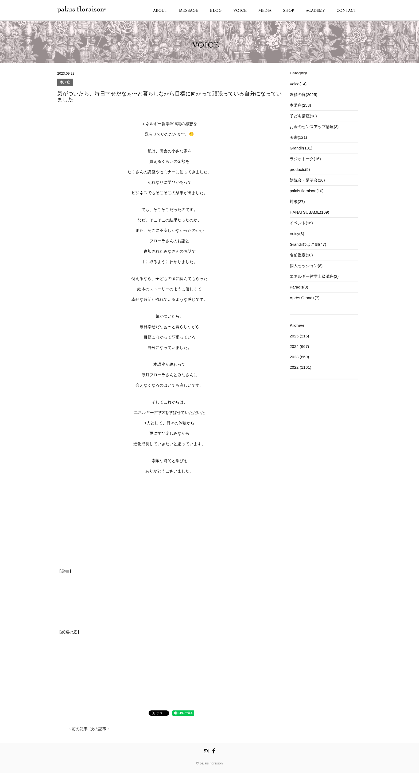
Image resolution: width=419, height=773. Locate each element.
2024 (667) (299, 346)
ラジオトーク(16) (305, 158)
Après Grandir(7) (305, 297)
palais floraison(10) (307, 191)
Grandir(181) (301, 148)
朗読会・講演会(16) (307, 180)
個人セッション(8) (306, 265)
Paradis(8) (299, 287)
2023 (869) (299, 357)
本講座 (65, 82)
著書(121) (298, 137)
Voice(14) (298, 84)
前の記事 (78, 728)
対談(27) (297, 201)
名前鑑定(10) (301, 255)
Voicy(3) (297, 233)
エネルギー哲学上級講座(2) (314, 276)
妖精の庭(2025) (303, 94)
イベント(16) (301, 223)
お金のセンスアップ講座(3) (314, 126)
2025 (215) (299, 336)
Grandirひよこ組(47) (308, 244)
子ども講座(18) (303, 116)
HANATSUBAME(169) (309, 212)
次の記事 (99, 728)
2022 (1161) (300, 367)
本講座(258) (300, 105)
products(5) (300, 169)
